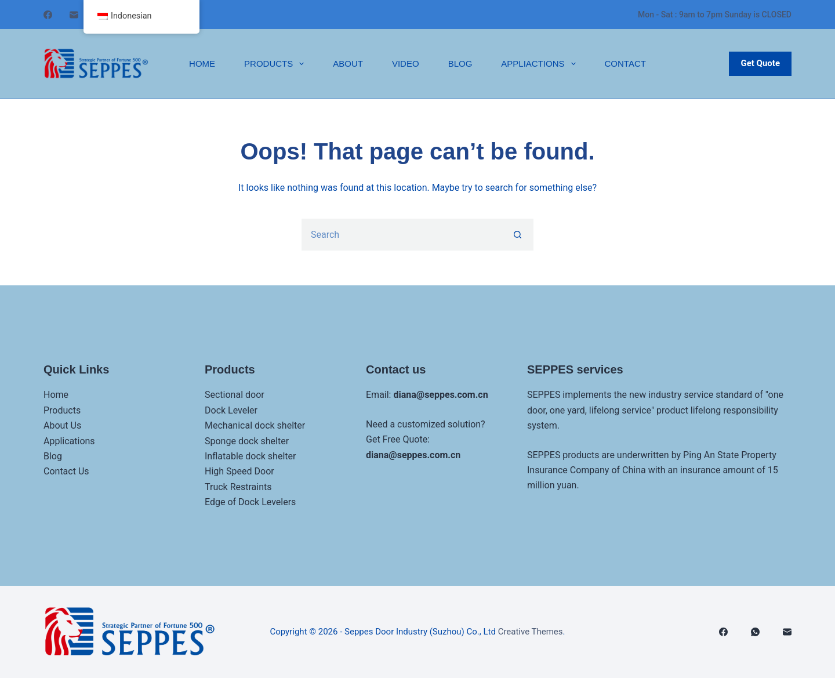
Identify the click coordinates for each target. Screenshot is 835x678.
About (348, 63)
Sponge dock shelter (247, 441)
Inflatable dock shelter (250, 456)
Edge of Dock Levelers (250, 501)
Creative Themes (530, 631)
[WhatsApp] (755, 632)
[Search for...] (402, 235)
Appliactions (540, 64)
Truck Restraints (238, 486)
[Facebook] (47, 14)
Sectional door (234, 394)
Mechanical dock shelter (255, 425)
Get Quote (760, 63)
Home (202, 63)
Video (405, 63)
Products (276, 64)
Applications (69, 441)
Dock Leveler (231, 410)
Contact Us (66, 471)
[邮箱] (74, 14)
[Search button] (517, 235)
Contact (625, 63)
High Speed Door (239, 471)
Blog (460, 63)
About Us (62, 425)
